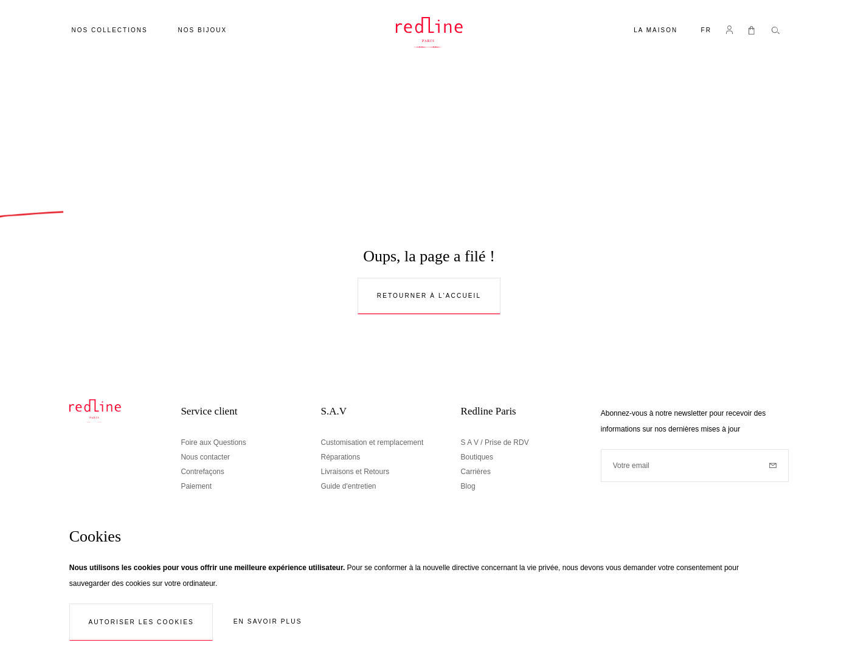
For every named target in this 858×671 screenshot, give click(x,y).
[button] (706, 31)
